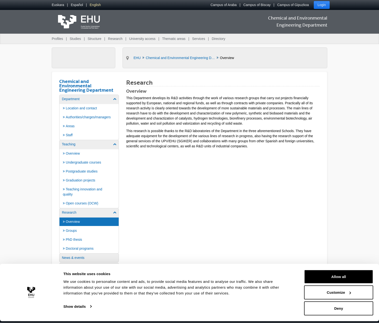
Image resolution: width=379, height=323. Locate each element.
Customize (339, 294)
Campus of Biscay (257, 5)
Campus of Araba (224, 5)
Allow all (338, 278)
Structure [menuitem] (94, 39)
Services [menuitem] (198, 39)
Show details (74, 308)
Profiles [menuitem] (57, 39)
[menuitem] (57, 5)
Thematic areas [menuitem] (173, 39)
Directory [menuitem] (218, 39)
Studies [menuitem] (75, 39)
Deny (338, 310)
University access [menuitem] (142, 39)
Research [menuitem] (115, 39)
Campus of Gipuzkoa (293, 5)
